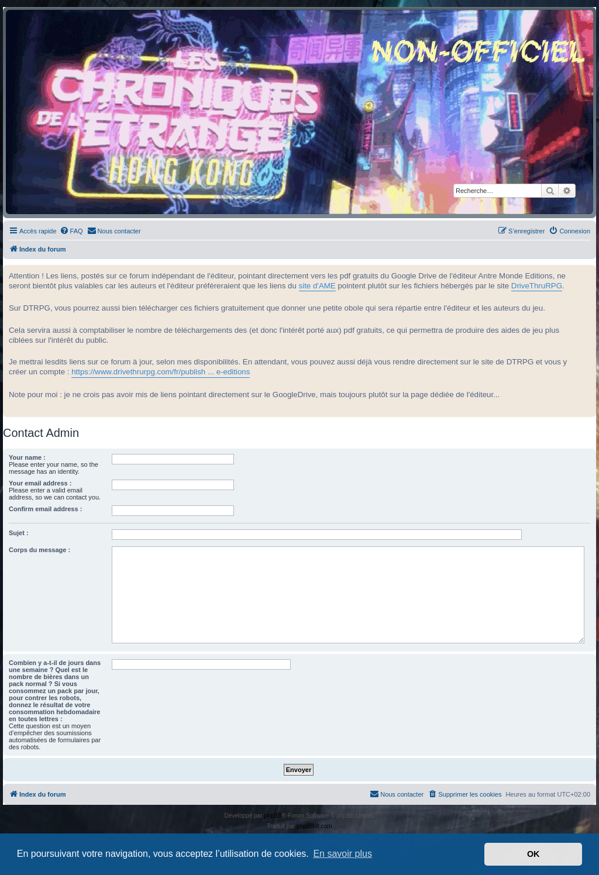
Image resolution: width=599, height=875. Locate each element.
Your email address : (40, 483)
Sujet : (19, 532)
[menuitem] (71, 231)
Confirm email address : (45, 508)
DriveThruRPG (536, 285)
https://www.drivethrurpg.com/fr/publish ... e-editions (160, 371)
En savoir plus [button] (342, 854)
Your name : (27, 457)
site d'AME (317, 285)
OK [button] (533, 854)
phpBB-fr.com (314, 826)
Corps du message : (39, 549)
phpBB (272, 815)
